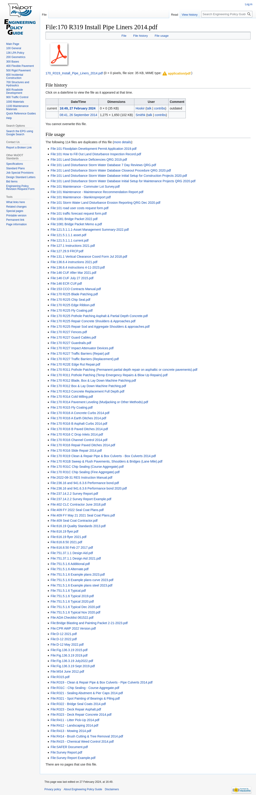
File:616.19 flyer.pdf (64, 531)
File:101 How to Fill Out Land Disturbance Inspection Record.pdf (96, 154)
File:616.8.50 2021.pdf (66, 542)
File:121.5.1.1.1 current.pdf (69, 240)
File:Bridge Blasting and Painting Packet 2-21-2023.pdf (89, 623)
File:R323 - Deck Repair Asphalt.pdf (76, 709)
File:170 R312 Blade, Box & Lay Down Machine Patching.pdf (93, 380)
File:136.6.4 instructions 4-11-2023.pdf (78, 267)
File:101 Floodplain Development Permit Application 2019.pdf (93, 148)
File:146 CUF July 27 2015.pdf (72, 278)
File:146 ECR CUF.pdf (66, 283)
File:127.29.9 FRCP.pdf (67, 251)
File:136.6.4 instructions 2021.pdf (74, 262)
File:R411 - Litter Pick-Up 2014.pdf (75, 720)
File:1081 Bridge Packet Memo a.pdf (76, 224)
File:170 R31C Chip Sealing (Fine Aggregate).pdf (85, 472)
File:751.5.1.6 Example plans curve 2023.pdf (82, 580)
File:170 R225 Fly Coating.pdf (71, 310)
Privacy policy (52, 789)
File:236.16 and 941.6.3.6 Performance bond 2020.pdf (89, 488)
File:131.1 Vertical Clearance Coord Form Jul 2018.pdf (89, 256)
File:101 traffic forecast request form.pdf (78, 213)
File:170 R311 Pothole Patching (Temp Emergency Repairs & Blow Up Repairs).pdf (109, 375)
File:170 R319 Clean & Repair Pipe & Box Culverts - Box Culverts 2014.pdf (103, 456)
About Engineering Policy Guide (83, 789)
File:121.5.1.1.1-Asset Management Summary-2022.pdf (90, 229)
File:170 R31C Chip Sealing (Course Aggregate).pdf (87, 466)
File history (140, 35)
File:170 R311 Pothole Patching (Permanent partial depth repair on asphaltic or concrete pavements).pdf (124, 369)
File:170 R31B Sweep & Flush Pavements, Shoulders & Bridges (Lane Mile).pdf (106, 461)
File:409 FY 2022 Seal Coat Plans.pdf (77, 510)
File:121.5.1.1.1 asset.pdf (68, 235)
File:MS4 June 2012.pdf (67, 671)
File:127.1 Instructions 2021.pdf (73, 245)
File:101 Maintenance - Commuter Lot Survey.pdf (85, 186)
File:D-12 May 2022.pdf (67, 644)
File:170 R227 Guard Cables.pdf (73, 337)
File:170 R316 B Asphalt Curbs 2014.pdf (79, 423)
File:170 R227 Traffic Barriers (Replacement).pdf (85, 359)
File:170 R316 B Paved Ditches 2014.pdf (79, 429)
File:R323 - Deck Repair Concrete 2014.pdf (81, 714)
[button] (176, 73)
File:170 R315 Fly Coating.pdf (71, 407)
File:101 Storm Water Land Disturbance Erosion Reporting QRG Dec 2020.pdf (105, 202)
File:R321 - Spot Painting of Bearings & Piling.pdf (85, 698)
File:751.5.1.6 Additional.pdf (70, 564)
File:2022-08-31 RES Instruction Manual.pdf (81, 477)
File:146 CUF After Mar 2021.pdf (73, 272)
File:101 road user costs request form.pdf (79, 208)
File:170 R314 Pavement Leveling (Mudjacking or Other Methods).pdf (99, 402)
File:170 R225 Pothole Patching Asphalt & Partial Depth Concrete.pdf (99, 316)
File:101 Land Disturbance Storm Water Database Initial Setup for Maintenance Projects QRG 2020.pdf (123, 181)
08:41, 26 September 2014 (78, 115)
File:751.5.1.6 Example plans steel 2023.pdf (81, 585)
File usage (162, 35)
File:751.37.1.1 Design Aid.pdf (72, 553)
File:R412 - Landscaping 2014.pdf (74, 725)
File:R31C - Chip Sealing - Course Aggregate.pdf (85, 688)
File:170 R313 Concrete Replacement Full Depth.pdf (87, 391)
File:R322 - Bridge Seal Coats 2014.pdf (78, 704)
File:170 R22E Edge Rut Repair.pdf (75, 364)
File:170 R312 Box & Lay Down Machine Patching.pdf (88, 386)
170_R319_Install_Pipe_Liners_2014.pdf (74, 73)
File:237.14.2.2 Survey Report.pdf (74, 493)
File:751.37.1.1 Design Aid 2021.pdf (76, 558)
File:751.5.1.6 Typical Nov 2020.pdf (75, 612)
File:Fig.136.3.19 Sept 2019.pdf (73, 666)
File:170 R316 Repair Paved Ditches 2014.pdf (83, 445)
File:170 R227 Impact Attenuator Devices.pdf (82, 348)
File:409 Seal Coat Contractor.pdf (74, 520)
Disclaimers (112, 789)
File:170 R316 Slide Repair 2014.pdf (76, 450)
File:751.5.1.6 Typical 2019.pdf (72, 596)
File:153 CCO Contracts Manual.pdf (76, 289)
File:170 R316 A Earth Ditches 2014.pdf (78, 418)
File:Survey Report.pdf (66, 752)
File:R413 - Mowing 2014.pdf (71, 731)
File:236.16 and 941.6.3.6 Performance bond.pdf (85, 483)
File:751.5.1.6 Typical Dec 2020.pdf (75, 607)
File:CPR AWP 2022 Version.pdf (73, 628)
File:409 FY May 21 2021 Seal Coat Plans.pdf (83, 515)
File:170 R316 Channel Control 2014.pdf (79, 440)
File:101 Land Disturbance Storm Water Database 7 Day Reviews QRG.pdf (103, 165)
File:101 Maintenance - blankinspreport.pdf (81, 197)
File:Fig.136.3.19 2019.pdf (69, 655)
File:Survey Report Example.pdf (73, 758)
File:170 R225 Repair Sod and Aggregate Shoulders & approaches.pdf (100, 326)
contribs (159, 108)
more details (122, 142)
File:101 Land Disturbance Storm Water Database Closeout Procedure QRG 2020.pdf (111, 170)
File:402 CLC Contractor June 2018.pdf (78, 504)
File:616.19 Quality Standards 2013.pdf (78, 526)
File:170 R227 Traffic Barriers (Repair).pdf (80, 353)
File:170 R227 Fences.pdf (69, 332)
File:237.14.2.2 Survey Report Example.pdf (81, 499)
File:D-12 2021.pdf (64, 634)
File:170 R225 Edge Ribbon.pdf (73, 305)
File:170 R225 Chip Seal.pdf (70, 299)
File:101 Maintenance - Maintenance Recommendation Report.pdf (97, 192)
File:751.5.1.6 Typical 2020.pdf (72, 601)
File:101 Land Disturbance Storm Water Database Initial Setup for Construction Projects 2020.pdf (119, 175)
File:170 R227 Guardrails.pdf (71, 343)
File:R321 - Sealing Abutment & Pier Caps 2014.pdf (87, 693)
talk (149, 108)
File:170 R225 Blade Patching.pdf (74, 294)
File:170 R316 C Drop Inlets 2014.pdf (77, 434)
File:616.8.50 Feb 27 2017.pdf (72, 547)
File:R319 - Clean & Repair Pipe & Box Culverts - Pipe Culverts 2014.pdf (101, 682)
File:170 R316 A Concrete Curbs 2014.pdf (80, 413)
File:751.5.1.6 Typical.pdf (68, 590)
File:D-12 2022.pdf (64, 639)
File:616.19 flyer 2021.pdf (68, 537)
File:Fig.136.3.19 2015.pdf (69, 650)
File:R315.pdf (60, 677)
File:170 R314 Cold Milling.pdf (72, 396)
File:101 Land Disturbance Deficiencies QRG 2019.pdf (89, 159)
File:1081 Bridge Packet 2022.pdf (74, 219)
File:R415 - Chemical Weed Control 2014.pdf (82, 741)
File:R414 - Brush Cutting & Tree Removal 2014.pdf (87, 736)
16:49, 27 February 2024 (77, 108)
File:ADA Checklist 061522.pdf (72, 617)
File (123, 35)
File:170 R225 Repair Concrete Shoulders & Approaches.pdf (93, 321)
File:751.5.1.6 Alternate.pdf (69, 569)
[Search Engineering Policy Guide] (226, 14)
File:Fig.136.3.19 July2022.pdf (72, 661)
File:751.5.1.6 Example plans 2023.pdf (78, 574)
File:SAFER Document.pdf (69, 747)
